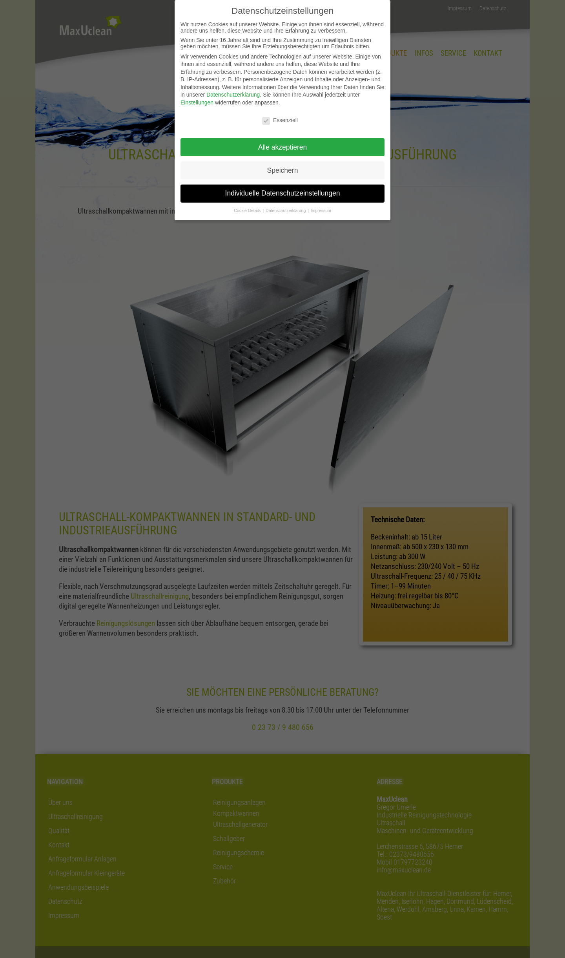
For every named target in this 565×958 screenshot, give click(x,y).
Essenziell (280, 120)
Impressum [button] (321, 210)
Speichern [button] (282, 170)
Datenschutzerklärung (233, 94)
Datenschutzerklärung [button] (286, 210)
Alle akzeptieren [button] (282, 147)
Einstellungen (196, 102)
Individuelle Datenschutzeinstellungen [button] (282, 193)
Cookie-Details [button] (248, 210)
